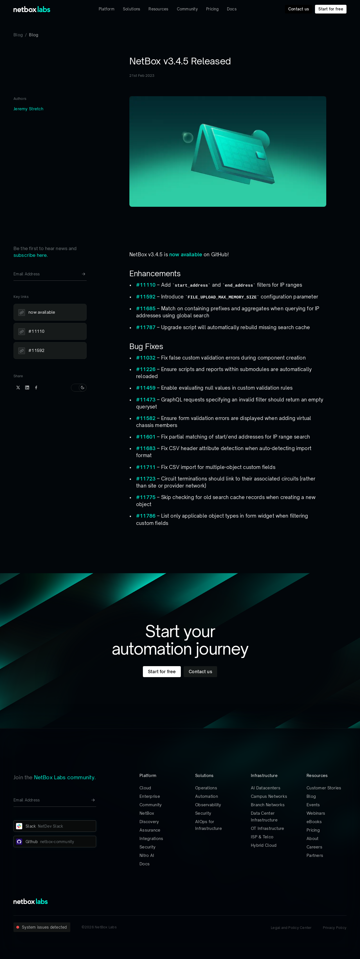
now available (185, 254)
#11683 (146, 448)
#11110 (146, 285)
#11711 (146, 467)
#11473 (146, 400)
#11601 (146, 437)
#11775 (146, 497)
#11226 (146, 369)
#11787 (146, 327)
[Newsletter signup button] (83, 274)
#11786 (146, 516)
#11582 (146, 418)
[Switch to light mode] (79, 388)
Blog (18, 34)
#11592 (146, 297)
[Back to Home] (32, 9)
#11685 (146, 308)
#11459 (146, 388)
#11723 (146, 479)
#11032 (146, 358)
